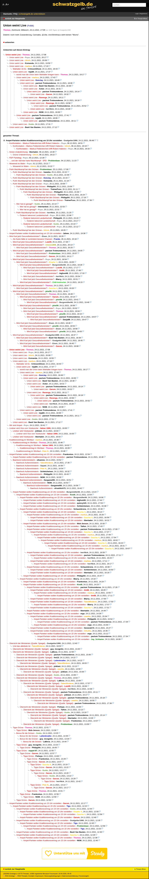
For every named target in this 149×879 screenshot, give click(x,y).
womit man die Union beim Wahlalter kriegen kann (37, 74)
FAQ (15, 14)
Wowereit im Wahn (17, 163)
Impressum (39, 876)
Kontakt (31, 876)
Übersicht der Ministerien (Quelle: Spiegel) (27, 643)
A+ (7, 4)
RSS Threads (21, 876)
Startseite (8, 14)
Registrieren (143, 13)
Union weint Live (16, 57)
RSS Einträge (9, 876)
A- (3, 4)
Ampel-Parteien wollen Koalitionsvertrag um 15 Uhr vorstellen (34, 140)
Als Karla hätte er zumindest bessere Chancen (32, 239)
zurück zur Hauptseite (15, 18)
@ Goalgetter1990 (64, 30)
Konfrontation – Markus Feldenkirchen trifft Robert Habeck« (34, 143)
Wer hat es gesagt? (24, 204)
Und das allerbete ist (21, 646)
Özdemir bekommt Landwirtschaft (34, 215)
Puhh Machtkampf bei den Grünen (23, 169)
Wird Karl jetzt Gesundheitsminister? (24, 236)
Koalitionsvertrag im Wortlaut (21, 440)
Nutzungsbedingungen (53, 876)
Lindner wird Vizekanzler (23, 431)
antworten (9, 42)
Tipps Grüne (18, 727)
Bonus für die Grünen (25, 733)
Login (137, 13)
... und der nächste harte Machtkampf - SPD (28, 161)
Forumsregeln (84, 876)
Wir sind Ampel (15, 425)
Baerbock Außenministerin (24, 460)
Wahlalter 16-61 (19, 69)
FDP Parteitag (15, 158)
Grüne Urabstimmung (18, 152)
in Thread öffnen (141, 18)
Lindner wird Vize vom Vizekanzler (23, 428)
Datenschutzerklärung (70, 876)
